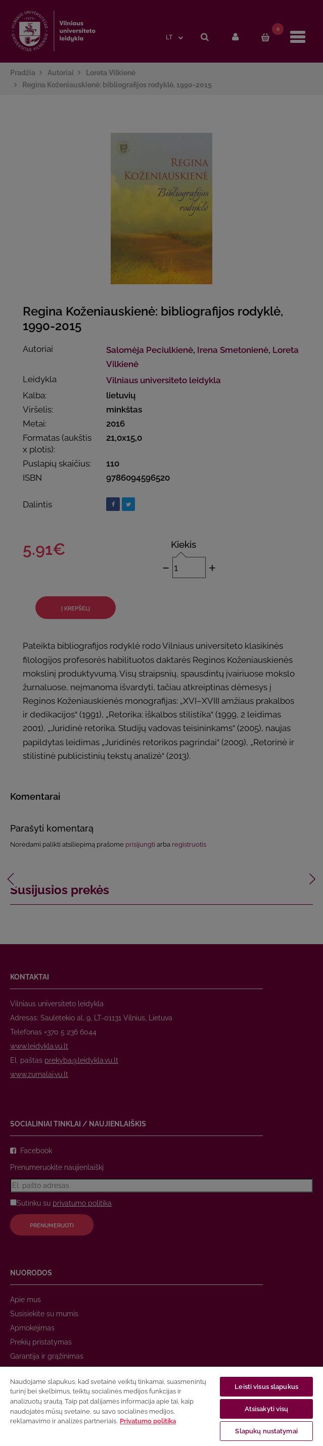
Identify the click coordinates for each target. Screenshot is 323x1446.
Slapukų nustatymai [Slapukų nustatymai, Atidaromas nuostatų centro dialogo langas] (266, 1431)
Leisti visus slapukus (266, 1386)
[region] (161, 1406)
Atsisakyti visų (267, 1409)
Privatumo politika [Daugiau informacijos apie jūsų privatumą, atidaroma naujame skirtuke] (148, 1421)
